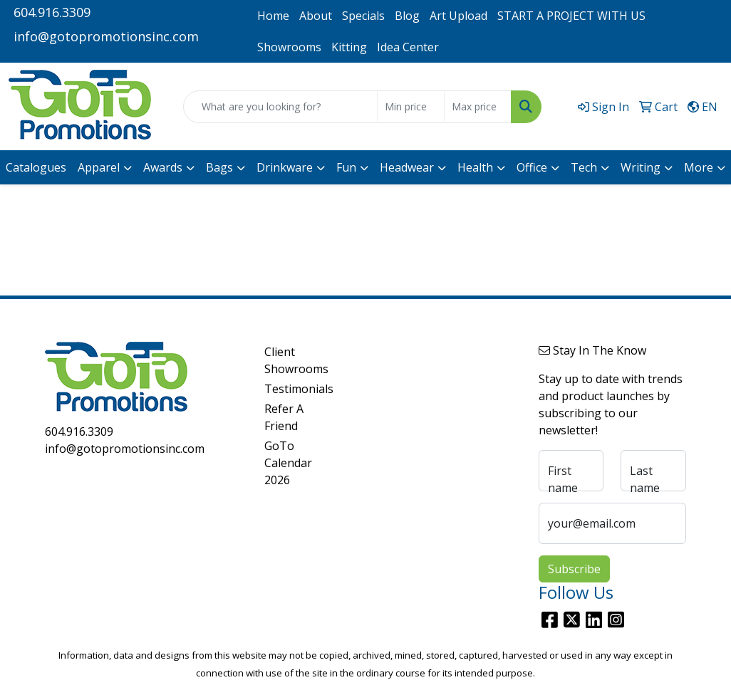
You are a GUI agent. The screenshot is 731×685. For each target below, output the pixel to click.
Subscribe (574, 569)
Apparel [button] (99, 167)
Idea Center (408, 47)
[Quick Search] (280, 106)
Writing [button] (640, 167)
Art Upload (458, 15)
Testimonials (290, 389)
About (315, 15)
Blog (407, 15)
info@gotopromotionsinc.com (106, 36)
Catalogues (36, 167)
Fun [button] (346, 167)
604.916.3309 (52, 12)
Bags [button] (219, 167)
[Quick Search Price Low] (411, 106)
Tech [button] (584, 167)
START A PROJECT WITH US (571, 15)
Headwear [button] (407, 167)
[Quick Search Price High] (478, 106)
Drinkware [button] (284, 167)
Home (273, 15)
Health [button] (475, 167)
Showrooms (289, 47)
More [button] (698, 167)
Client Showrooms (290, 360)
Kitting (349, 47)
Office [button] (532, 167)
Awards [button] (162, 167)
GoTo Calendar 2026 (288, 463)
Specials (363, 15)
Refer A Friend (284, 417)
